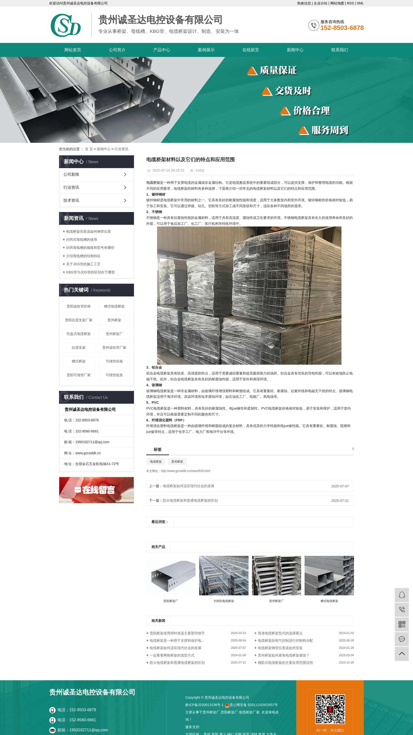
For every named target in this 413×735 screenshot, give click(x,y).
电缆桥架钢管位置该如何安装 (280, 648)
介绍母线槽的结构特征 (83, 256)
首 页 (89, 149)
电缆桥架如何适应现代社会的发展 (188, 486)
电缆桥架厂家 (249, 712)
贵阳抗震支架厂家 (78, 320)
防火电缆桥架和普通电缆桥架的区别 (190, 500)
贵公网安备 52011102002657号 (251, 705)
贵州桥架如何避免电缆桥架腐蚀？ (284, 655)
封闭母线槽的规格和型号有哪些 (90, 248)
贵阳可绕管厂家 (79, 375)
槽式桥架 (79, 361)
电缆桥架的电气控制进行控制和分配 (285, 640)
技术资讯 (71, 200)
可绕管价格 (114, 361)
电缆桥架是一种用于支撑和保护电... (177, 640)
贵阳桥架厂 (229, 712)
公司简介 (117, 50)
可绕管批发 (114, 375)
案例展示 (206, 50)
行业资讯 (121, 149)
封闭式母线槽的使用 (81, 239)
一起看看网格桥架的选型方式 (172, 655)
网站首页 (72, 50)
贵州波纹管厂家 (114, 347)
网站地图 (337, 3)
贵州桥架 (114, 320)
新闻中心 (295, 50)
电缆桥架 (156, 461)
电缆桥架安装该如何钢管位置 (88, 231)
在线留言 (250, 50)
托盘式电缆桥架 (79, 334)
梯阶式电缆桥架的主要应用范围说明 (285, 663)
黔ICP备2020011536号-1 (204, 705)
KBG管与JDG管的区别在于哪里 (90, 272)
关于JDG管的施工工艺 (83, 264)
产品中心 (161, 50)
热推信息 (304, 3)
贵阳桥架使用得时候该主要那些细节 (177, 633)
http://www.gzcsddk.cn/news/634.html (185, 471)
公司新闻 (71, 174)
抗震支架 (79, 347)
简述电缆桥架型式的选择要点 (280, 633)
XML (360, 3)
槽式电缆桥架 (114, 306)
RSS (350, 3)
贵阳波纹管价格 (79, 306)
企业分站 (320, 3)
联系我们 (339, 50)
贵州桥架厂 (114, 334)
